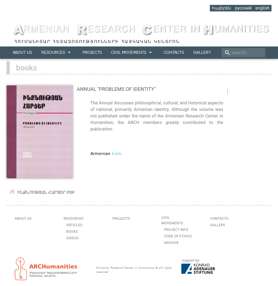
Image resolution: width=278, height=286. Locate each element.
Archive (171, 243)
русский (243, 8)
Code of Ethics (178, 236)
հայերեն (221, 8)
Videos (72, 238)
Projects (92, 52)
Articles (74, 225)
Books (72, 231)
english (262, 8)
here (116, 153)
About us (22, 52)
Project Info (176, 230)
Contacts (174, 52)
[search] (243, 52)
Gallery (202, 52)
